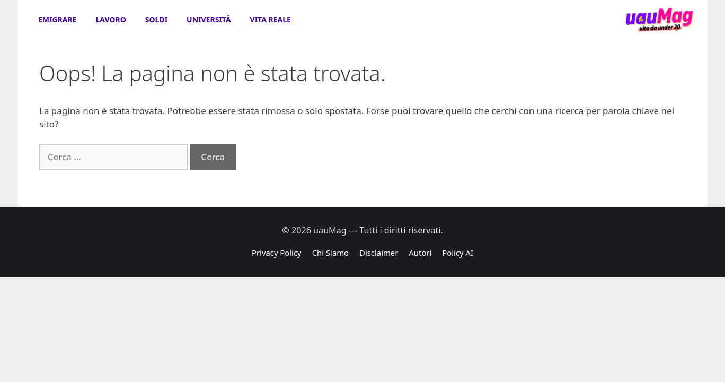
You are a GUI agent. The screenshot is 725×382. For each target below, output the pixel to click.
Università (209, 19)
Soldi (156, 19)
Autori (420, 252)
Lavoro (111, 19)
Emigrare (57, 19)
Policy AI (457, 252)
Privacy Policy (277, 252)
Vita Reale (270, 19)
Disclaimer (378, 252)
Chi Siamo (330, 252)
